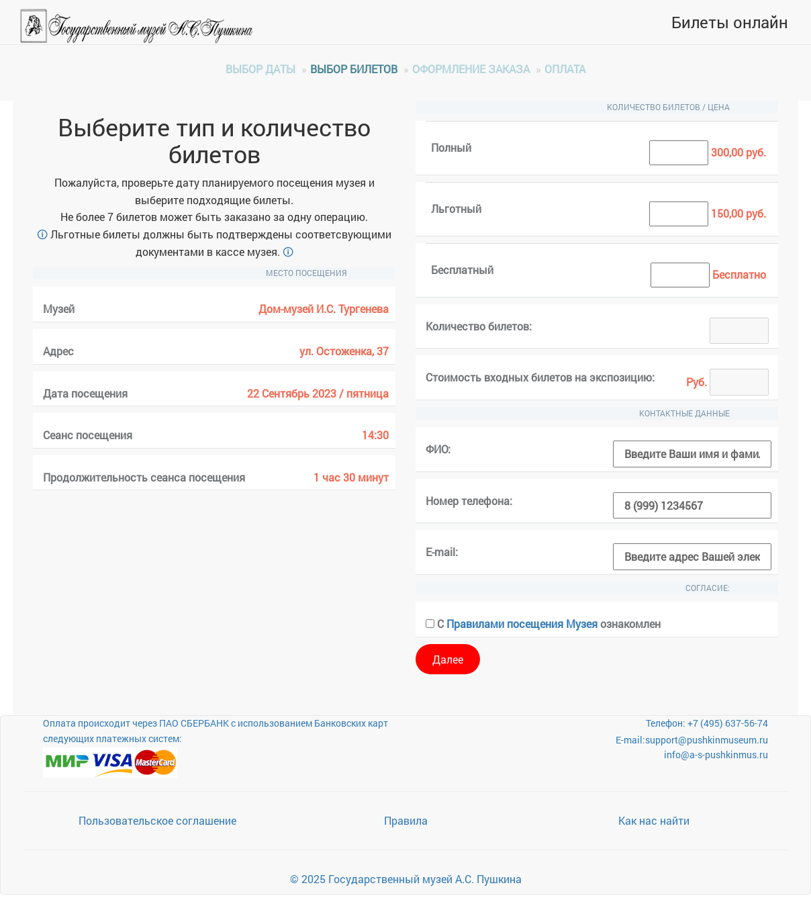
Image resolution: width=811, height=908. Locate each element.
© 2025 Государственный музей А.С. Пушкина (406, 879)
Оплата (564, 69)
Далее (447, 659)
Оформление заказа (471, 69)
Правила (406, 820)
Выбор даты (260, 69)
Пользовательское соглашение (157, 820)
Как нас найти (653, 820)
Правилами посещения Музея (522, 624)
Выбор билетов (353, 69)
